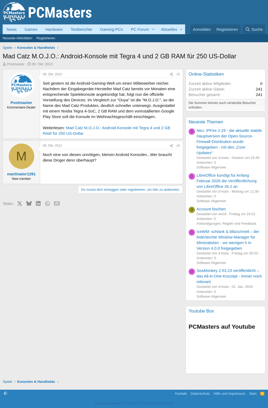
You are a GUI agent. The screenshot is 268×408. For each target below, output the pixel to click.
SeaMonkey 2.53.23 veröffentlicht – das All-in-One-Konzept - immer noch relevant (229, 276)
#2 (178, 145)
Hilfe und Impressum (229, 394)
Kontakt (181, 394)
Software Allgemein (211, 167)
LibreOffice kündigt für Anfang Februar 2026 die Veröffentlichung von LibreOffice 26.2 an (227, 181)
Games (31, 29)
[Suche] (254, 29)
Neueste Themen (206, 121)
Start (252, 394)
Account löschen (211, 209)
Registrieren (45, 38)
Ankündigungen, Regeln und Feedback (226, 223)
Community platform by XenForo (134, 403)
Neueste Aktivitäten (17, 38)
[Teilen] (171, 74)
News (12, 29)
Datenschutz (200, 394)
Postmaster (16, 64)
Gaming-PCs (111, 29)
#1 (178, 74)
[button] (153, 29)
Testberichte (81, 29)
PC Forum (140, 29)
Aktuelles (169, 29)
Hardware (54, 29)
